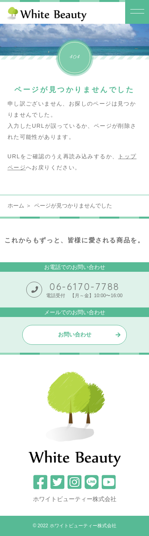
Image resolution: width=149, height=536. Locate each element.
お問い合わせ (74, 334)
